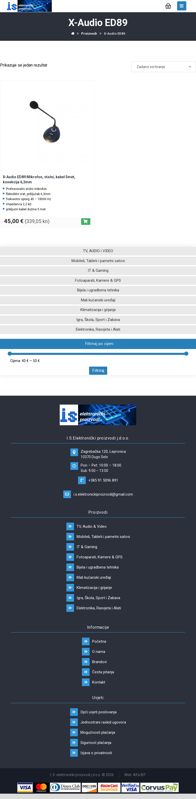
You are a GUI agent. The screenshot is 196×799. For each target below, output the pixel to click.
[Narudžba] (163, 66)
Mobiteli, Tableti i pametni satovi (98, 261)
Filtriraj (98, 370)
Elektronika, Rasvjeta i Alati (98, 329)
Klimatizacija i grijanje (98, 309)
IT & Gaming (98, 270)
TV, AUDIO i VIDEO (98, 251)
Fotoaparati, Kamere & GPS (98, 280)
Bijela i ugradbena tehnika (98, 290)
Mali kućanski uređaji (98, 300)
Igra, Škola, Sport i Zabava (98, 319)
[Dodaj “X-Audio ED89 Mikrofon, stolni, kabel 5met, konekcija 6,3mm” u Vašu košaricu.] (85, 221)
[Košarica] (168, 5)
